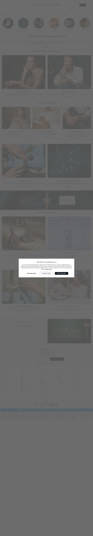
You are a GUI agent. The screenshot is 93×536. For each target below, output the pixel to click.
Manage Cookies (46, 273)
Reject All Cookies (31, 273)
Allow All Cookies (61, 273)
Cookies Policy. (48, 269)
